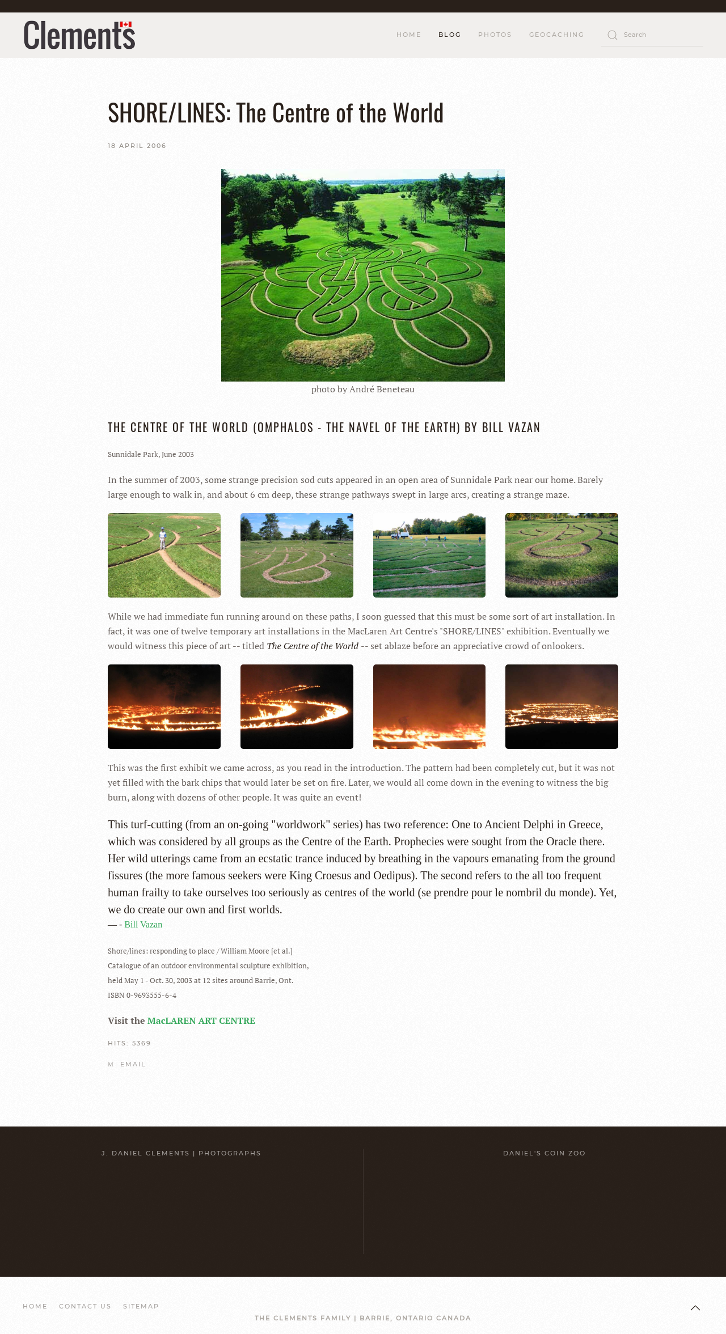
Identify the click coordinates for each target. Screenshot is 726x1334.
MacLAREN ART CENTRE (201, 1020)
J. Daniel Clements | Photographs (181, 1153)
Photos (495, 35)
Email (127, 1064)
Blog (449, 35)
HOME (408, 35)
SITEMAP (141, 1306)
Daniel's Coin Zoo (544, 1153)
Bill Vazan (143, 924)
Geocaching (556, 35)
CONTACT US (85, 1306)
